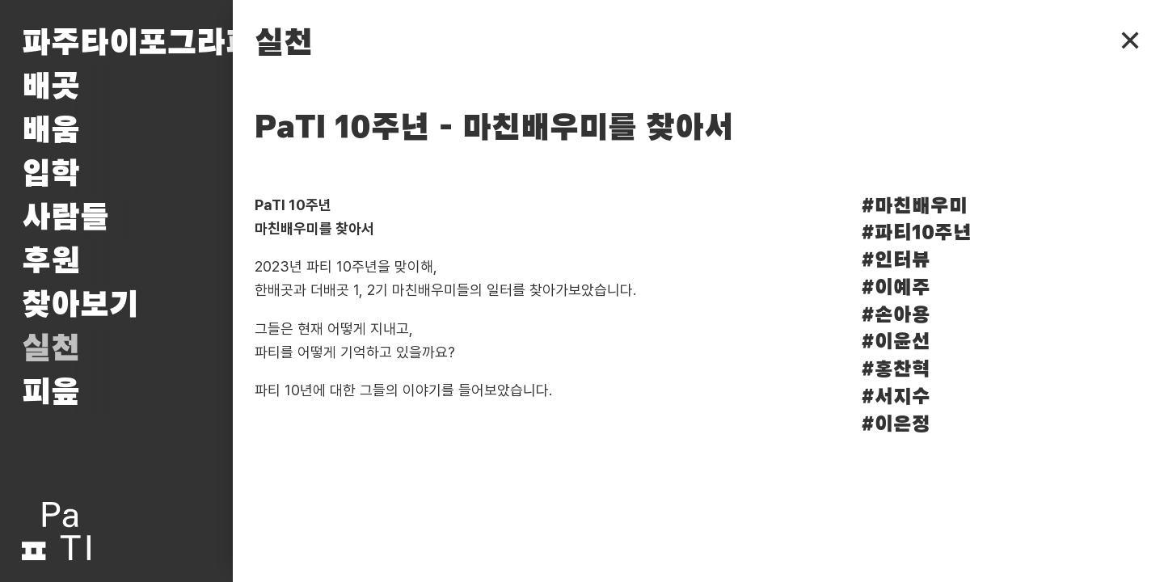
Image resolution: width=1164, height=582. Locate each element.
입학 (51, 174)
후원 (51, 261)
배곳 (51, 87)
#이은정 (895, 424)
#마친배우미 (914, 206)
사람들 (65, 218)
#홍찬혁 (895, 370)
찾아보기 (80, 305)
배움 (51, 131)
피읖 (51, 392)
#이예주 (895, 288)
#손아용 (895, 315)
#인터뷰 (895, 260)
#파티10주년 (916, 233)
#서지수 (895, 397)
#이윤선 (895, 342)
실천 (51, 349)
